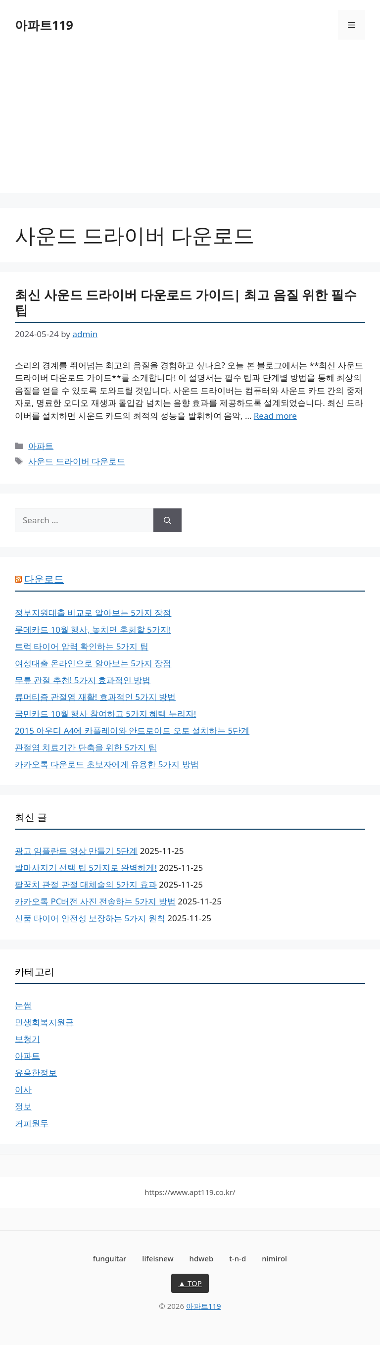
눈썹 (23, 1005)
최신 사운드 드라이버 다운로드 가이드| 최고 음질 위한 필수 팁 (186, 302)
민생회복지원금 (44, 1022)
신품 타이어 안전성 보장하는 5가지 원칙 (90, 918)
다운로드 (44, 579)
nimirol (274, 1258)
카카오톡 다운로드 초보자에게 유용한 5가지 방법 (107, 764)
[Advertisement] (190, 123)
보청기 (27, 1039)
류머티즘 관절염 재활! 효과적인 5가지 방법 (95, 696)
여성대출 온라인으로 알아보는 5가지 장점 (93, 663)
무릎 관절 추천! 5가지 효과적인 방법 (82, 680)
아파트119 (44, 24)
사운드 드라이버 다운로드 (76, 461)
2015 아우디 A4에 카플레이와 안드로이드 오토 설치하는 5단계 (132, 730)
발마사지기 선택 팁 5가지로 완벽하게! (86, 867)
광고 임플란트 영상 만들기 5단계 (76, 850)
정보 (23, 1106)
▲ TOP (190, 1283)
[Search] (167, 520)
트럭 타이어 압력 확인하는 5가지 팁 (81, 646)
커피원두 (31, 1123)
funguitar (110, 1258)
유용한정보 (36, 1072)
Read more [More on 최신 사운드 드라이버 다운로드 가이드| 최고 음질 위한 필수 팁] (275, 415)
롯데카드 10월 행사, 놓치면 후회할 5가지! (93, 629)
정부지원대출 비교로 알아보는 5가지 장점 (93, 612)
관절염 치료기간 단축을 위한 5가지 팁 (86, 747)
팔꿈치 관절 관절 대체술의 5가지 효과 (86, 884)
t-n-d (237, 1258)
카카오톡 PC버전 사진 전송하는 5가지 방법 (95, 901)
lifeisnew (157, 1258)
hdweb (202, 1258)
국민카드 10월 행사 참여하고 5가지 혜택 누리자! (105, 713)
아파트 (40, 445)
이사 (23, 1089)
